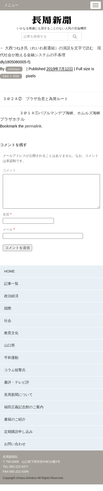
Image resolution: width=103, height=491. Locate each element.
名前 (7, 221)
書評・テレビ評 (16, 389)
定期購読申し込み (18, 438)
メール (9, 236)
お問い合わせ (15, 451)
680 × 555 (11, 76)
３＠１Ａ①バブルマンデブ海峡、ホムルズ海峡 (60, 113)
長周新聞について (18, 401)
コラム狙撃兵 (15, 376)
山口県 (9, 352)
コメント (9, 170)
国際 (7, 315)
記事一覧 (11, 290)
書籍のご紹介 (15, 426)
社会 (7, 327)
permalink (33, 126)
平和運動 (11, 364)
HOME (9, 278)
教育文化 (11, 339)
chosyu (14, 69)
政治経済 (11, 302)
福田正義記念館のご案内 (23, 413)
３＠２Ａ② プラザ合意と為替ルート (35, 99)
